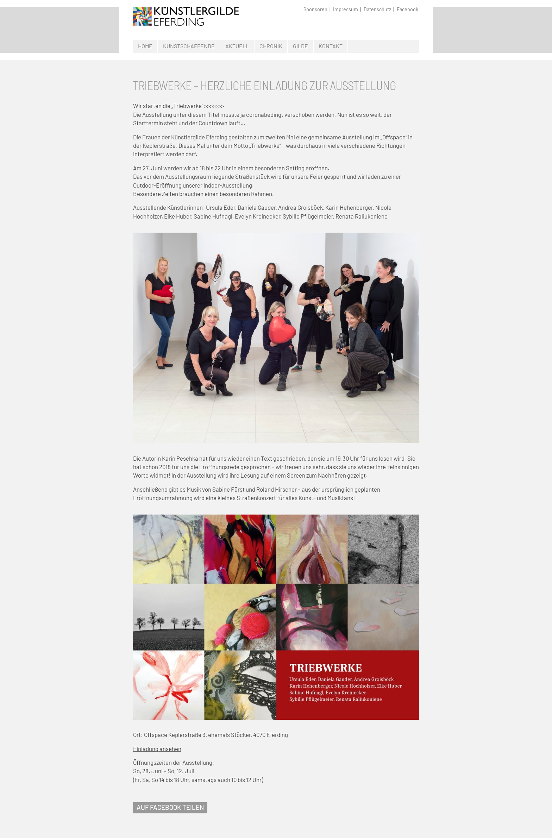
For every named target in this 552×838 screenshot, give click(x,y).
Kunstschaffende (189, 46)
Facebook (407, 9)
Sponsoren (315, 9)
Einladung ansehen (157, 748)
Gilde (300, 46)
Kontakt (331, 46)
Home (145, 46)
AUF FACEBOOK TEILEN (170, 807)
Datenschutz (377, 9)
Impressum (345, 9)
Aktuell (237, 46)
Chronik (270, 46)
